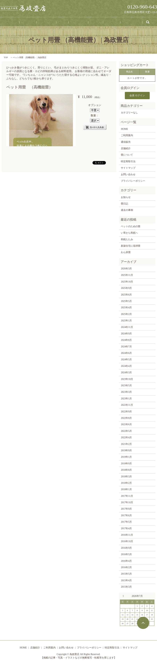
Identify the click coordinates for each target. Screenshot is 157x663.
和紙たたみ (127, 238)
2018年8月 (126, 469)
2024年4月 (126, 365)
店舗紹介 (38, 22)
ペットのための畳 (130, 225)
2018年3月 (126, 475)
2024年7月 (126, 345)
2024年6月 (126, 352)
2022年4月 (126, 436)
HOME (26, 22)
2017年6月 (126, 514)
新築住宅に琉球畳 (130, 245)
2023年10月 (127, 378)
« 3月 (124, 595)
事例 (64, 22)
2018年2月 (126, 482)
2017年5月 (126, 521)
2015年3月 (126, 586)
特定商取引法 (128, 160)
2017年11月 (127, 495)
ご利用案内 (52, 22)
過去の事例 (127, 209)
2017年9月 (126, 508)
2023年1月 (126, 397)
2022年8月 (126, 417)
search (131, 22)
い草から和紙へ (129, 232)
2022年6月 (126, 423)
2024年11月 (127, 326)
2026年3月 (126, 268)
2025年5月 (126, 300)
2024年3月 (126, 371)
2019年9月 (126, 449)
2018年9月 (126, 462)
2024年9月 (126, 333)
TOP (6, 57)
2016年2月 (126, 566)
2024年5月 (126, 358)
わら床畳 (126, 251)
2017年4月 (126, 527)
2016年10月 (127, 540)
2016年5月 (126, 553)
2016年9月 (126, 547)
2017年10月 (127, 501)
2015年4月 (126, 579)
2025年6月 (126, 294)
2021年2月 (126, 443)
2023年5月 (126, 385)
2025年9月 (126, 287)
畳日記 (89, 22)
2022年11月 (127, 404)
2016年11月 (127, 534)
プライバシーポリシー (133, 180)
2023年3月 (126, 391)
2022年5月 (126, 430)
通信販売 (101, 22)
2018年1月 (126, 488)
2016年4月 (126, 560)
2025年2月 (126, 313)
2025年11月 (127, 274)
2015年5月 (126, 573)
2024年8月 (126, 339)
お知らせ (126, 196)
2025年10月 (127, 280)
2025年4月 (126, 307)
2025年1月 (126, 320)
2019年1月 (126, 456)
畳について (76, 22)
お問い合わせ (116, 22)
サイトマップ (128, 167)
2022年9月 (126, 410)
